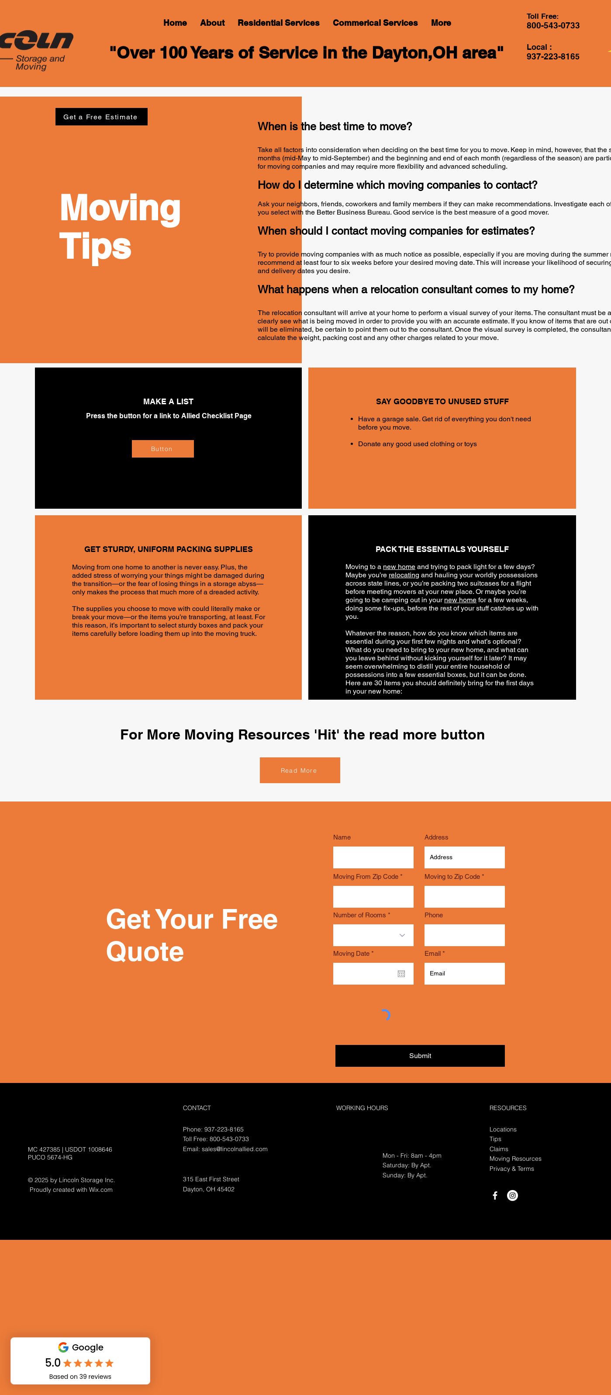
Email (433, 953)
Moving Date (355, 953)
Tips (495, 1139)
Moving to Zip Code (452, 876)
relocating (404, 575)
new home (399, 566)
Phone (434, 915)
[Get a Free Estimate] (101, 116)
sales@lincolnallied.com (235, 1149)
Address (437, 837)
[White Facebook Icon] (495, 1195)
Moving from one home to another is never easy (144, 567)
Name (342, 837)
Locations (503, 1129)
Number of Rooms (359, 915)
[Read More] (300, 770)
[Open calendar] (401, 973)
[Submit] (420, 1056)
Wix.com (101, 1190)
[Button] (163, 449)
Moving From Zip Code (365, 876)
